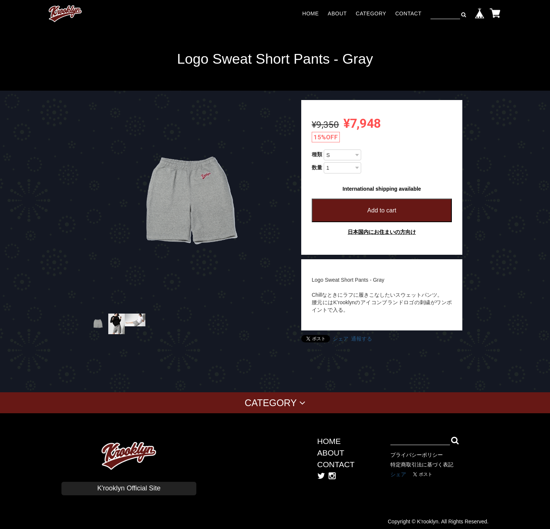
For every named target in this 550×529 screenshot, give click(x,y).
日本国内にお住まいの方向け (382, 232)
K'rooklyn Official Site (128, 488)
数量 (317, 167)
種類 (317, 154)
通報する (361, 339)
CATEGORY (371, 13)
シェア (340, 339)
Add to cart (381, 210)
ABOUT (337, 13)
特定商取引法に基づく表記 (421, 465)
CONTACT (408, 13)
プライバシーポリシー (416, 455)
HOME (310, 13)
